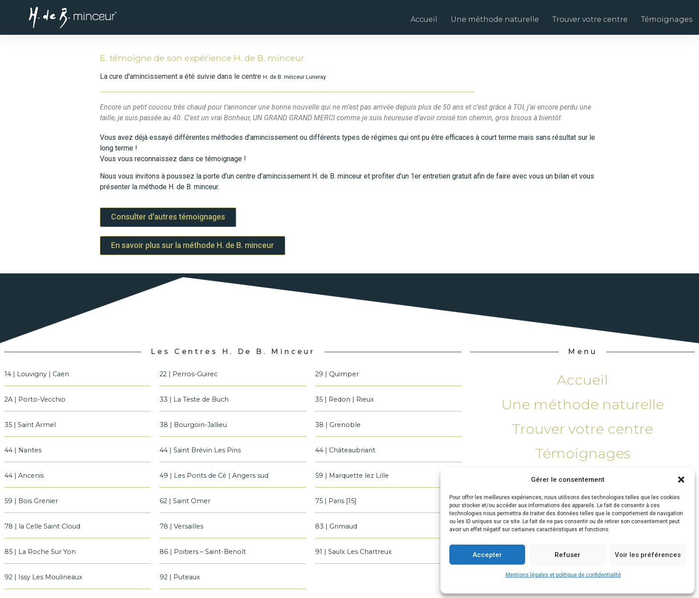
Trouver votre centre (590, 19)
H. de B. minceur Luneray (294, 76)
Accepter (487, 555)
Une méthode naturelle (495, 19)
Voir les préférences (648, 555)
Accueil (424, 19)
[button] (681, 479)
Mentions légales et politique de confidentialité (563, 575)
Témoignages (666, 19)
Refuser (567, 555)
